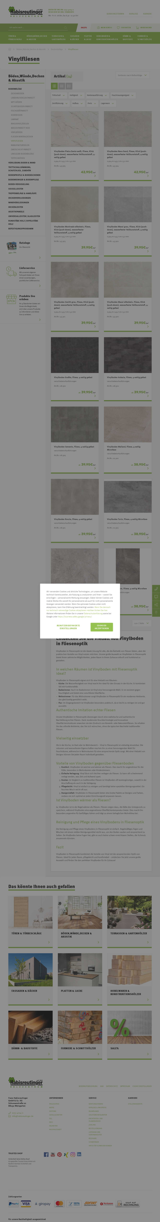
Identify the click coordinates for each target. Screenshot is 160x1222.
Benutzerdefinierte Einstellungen (68, 627)
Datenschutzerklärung (93, 614)
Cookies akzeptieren (102, 627)
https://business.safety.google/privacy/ (75, 617)
